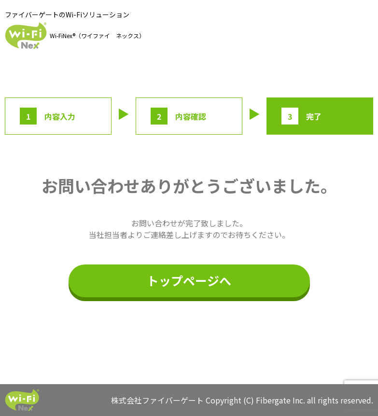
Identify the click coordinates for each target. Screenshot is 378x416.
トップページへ (189, 280)
